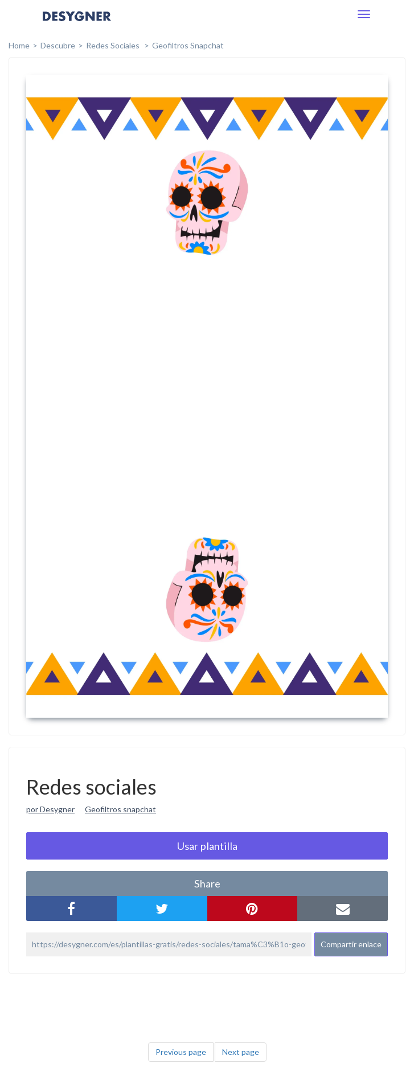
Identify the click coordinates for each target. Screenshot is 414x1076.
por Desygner (50, 809)
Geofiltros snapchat (120, 809)
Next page (240, 1052)
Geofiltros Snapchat (188, 45)
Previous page (180, 1052)
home (19, 45)
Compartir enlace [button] (351, 944)
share (207, 883)
